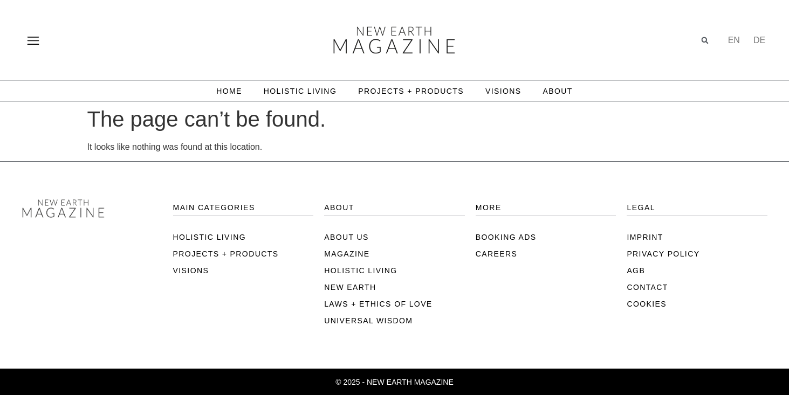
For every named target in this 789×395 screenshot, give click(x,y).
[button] (705, 40)
